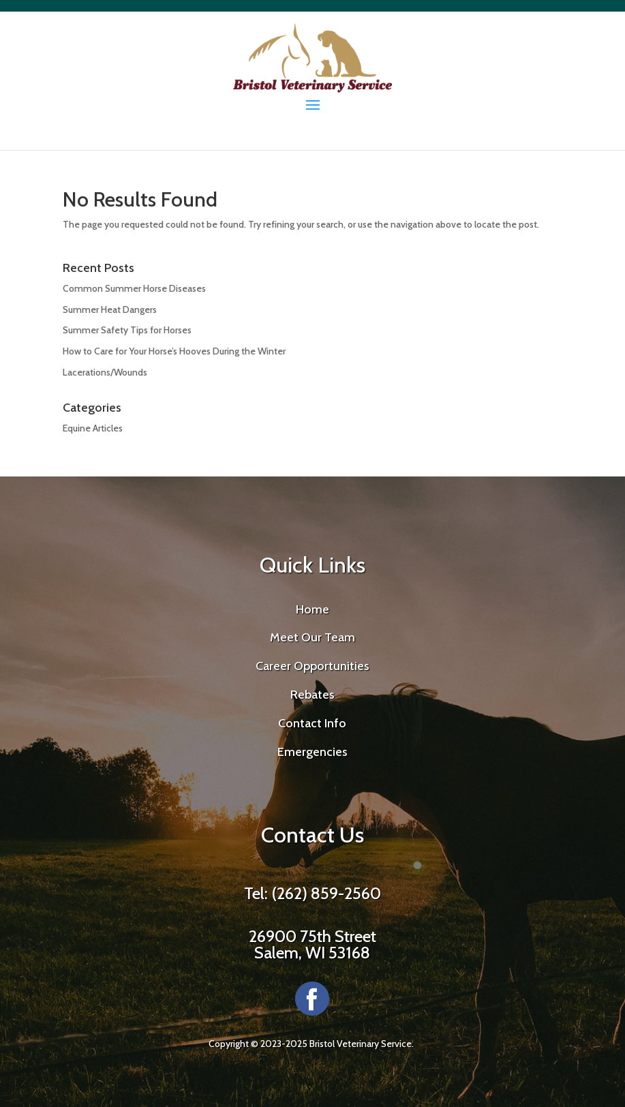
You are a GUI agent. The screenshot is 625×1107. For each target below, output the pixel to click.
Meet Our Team (312, 637)
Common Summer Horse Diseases (134, 288)
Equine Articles (93, 428)
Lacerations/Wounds (105, 372)
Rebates (312, 694)
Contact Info (312, 723)
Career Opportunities (312, 665)
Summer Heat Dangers (110, 309)
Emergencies (312, 751)
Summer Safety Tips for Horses (127, 330)
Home (312, 609)
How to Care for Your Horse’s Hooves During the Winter (174, 351)
